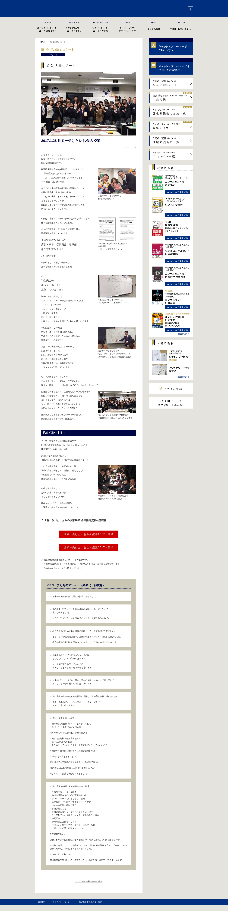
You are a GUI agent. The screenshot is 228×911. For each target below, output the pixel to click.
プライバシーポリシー (61, 902)
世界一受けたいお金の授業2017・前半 (89, 534)
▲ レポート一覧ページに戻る (88, 881)
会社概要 (41, 902)
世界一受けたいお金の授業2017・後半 (89, 547)
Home (42, 42)
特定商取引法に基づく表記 (90, 902)
